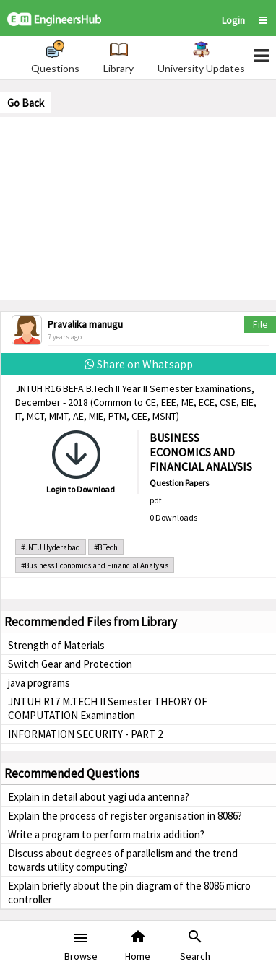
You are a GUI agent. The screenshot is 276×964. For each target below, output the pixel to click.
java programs (39, 683)
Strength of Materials (56, 645)
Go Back (25, 103)
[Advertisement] (138, 207)
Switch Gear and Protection (70, 664)
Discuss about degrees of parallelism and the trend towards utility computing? (123, 860)
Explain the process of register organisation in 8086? (125, 815)
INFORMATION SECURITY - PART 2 (85, 734)
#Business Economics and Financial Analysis (94, 565)
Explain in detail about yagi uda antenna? (98, 797)
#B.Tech (106, 547)
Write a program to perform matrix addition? (106, 834)
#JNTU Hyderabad (50, 547)
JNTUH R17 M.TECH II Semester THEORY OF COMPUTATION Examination (107, 708)
